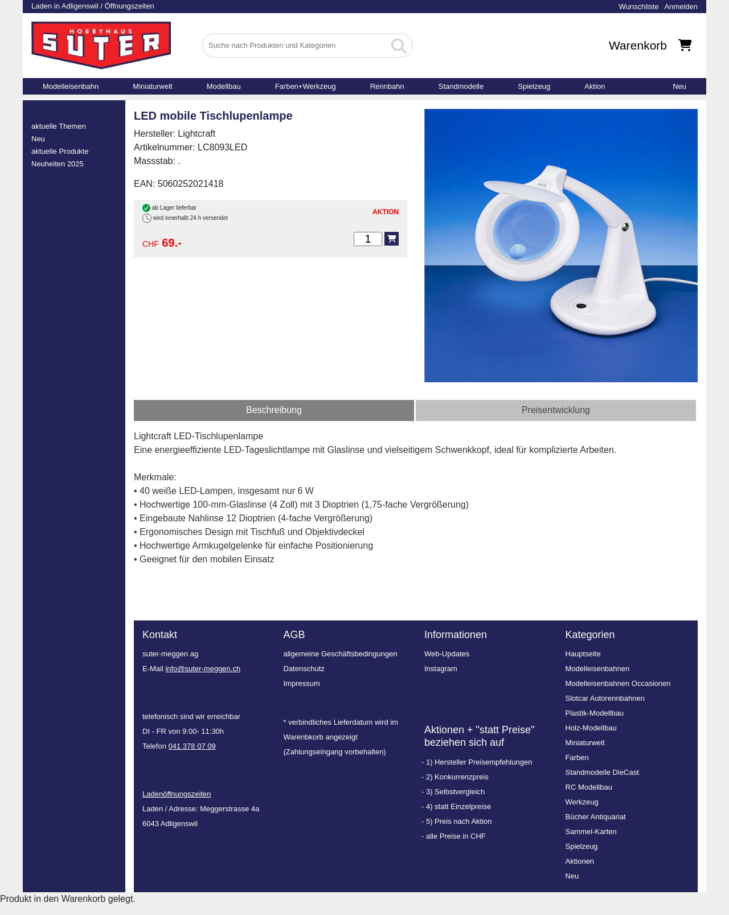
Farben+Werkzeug (305, 86)
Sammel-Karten (591, 831)
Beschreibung (274, 410)
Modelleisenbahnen (598, 668)
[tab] (274, 410)
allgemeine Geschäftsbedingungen (341, 654)
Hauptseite (583, 654)
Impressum (302, 683)
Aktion (594, 86)
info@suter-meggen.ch (202, 668)
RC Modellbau (589, 787)
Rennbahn (387, 86)
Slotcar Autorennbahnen (605, 698)
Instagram (440, 668)
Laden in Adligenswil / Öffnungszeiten (92, 6)
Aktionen (580, 861)
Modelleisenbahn (71, 86)
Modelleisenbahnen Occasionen (618, 683)
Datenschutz (304, 668)
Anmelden (681, 6)
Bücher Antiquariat (596, 816)
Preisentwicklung (556, 410)
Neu (679, 86)
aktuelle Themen (58, 126)
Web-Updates (446, 654)
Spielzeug (534, 86)
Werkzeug (582, 802)
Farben (577, 757)
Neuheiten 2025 (57, 164)
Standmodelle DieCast (602, 772)
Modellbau (224, 86)
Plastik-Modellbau (595, 713)
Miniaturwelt (152, 86)
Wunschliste (639, 6)
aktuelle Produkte (59, 151)
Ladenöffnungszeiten (176, 794)
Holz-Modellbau (591, 728)
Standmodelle (461, 86)
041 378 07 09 (192, 746)
